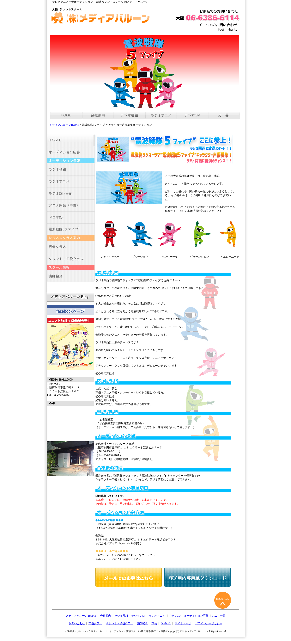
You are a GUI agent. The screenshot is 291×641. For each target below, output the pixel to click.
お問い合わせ (77, 623)
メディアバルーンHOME (64, 124)
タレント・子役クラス (119, 623)
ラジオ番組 (121, 615)
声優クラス (95, 623)
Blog (154, 623)
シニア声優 (218, 615)
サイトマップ (183, 623)
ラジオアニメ (157, 615)
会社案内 (105, 615)
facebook (166, 623)
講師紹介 (142, 623)
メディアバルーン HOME (81, 615)
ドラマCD (174, 615)
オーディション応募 (196, 615)
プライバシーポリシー (208, 623)
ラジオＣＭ (138, 615)
